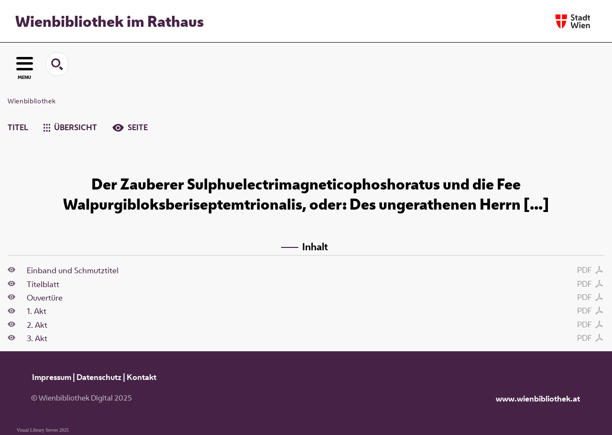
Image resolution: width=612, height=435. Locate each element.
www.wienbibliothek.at (538, 398)
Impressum (51, 377)
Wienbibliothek (31, 101)
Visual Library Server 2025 (43, 430)
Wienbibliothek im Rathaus (109, 21)
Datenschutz (98, 377)
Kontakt (141, 377)
